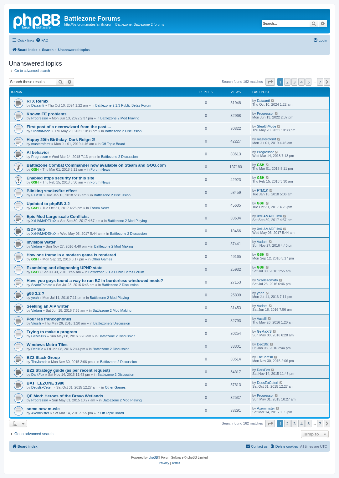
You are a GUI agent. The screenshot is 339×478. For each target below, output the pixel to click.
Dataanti (37, 105)
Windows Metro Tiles (47, 344)
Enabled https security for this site (60, 178)
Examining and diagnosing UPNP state (64, 267)
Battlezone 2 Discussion (123, 131)
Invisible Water (41, 242)
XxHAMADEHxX (44, 221)
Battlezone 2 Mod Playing (119, 118)
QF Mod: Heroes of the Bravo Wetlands (65, 396)
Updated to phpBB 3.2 (48, 203)
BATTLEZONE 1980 (45, 383)
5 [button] (308, 82)
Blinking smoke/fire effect (52, 191)
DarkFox (37, 374)
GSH (35, 169)
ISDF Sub (36, 229)
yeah (35, 297)
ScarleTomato (41, 285)
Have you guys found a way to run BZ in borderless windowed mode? (95, 280)
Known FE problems (46, 114)
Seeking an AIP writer (48, 306)
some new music (43, 408)
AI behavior (38, 152)
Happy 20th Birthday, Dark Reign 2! (61, 139)
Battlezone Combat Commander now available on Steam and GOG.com (96, 165)
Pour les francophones (49, 319)
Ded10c (37, 349)
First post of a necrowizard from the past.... (69, 126)
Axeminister (40, 413)
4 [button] (301, 82)
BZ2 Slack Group (43, 357)
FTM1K (37, 195)
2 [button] (287, 82)
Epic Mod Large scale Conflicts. (58, 216)
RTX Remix (38, 101)
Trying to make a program (52, 332)
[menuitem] (42, 40)
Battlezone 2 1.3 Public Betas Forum (123, 105)
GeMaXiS (38, 336)
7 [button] (320, 82)
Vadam (36, 246)
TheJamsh (39, 362)
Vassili (36, 323)
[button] (270, 82)
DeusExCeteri (42, 387)
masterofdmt (40, 144)
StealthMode (41, 131)
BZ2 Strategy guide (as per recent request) (68, 370)
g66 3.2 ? (35, 293)
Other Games (101, 259)
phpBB (153, 457)
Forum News (100, 169)
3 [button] (294, 82)
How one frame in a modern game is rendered (71, 255)
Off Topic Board (113, 144)
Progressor (39, 118)
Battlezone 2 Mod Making (113, 246)
